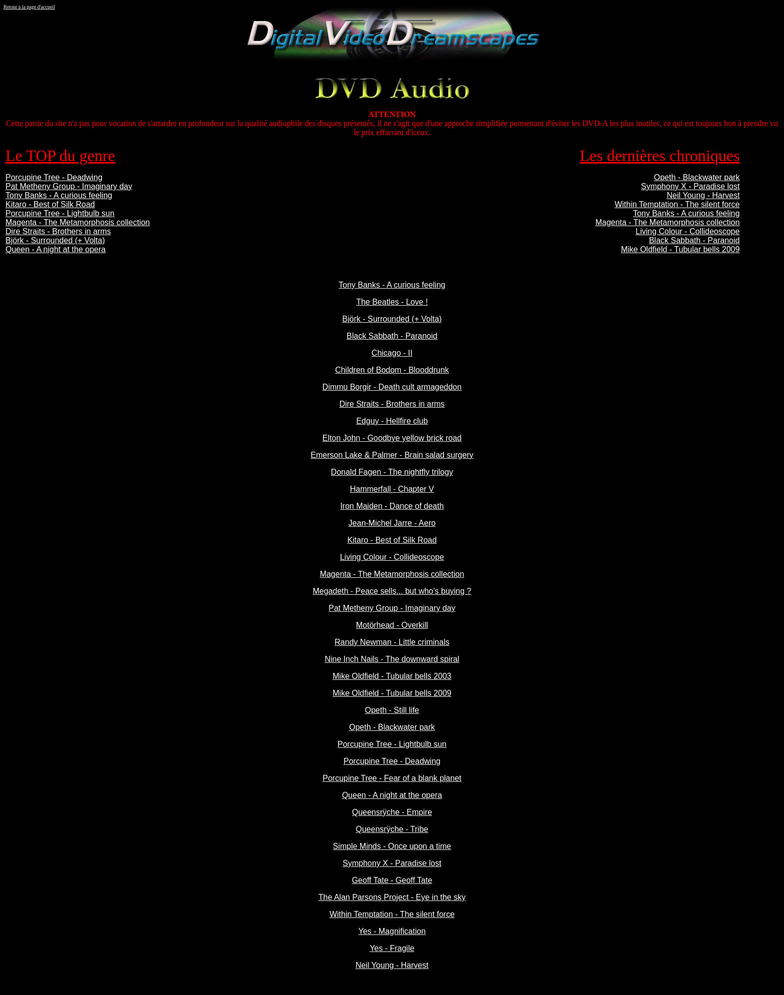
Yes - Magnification (392, 931)
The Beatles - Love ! (392, 302)
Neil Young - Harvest (703, 195)
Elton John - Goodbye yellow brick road (392, 438)
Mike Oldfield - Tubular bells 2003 (391, 676)
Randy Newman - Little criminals (391, 642)
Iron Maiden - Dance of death (392, 506)
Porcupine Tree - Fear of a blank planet (392, 778)
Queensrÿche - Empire (392, 812)
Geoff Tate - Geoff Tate (392, 880)
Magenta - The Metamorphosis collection (78, 222)
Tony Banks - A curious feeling (59, 195)
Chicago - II (392, 353)
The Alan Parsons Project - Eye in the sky (392, 897)
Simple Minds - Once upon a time (392, 846)
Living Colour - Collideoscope (688, 231)
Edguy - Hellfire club (392, 421)
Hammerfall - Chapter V (392, 489)
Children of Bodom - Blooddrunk (392, 370)
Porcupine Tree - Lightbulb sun (60, 213)
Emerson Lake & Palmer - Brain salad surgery (391, 455)
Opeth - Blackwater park (697, 177)
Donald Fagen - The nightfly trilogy (392, 472)
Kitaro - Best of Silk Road (50, 204)
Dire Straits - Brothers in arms (58, 231)
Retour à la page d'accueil (29, 7)
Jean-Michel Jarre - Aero (392, 523)
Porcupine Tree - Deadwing (54, 177)
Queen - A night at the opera (56, 249)
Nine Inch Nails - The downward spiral (391, 659)
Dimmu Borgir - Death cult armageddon (392, 387)
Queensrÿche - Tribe (392, 829)
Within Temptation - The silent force (677, 204)
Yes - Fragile (392, 948)
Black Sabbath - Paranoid (694, 240)
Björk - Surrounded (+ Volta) (55, 240)
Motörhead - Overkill (392, 625)
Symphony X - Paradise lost (690, 186)
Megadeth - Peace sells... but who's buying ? (391, 591)
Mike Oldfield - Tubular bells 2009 (680, 249)
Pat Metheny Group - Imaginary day (69, 186)
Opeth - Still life (392, 710)
